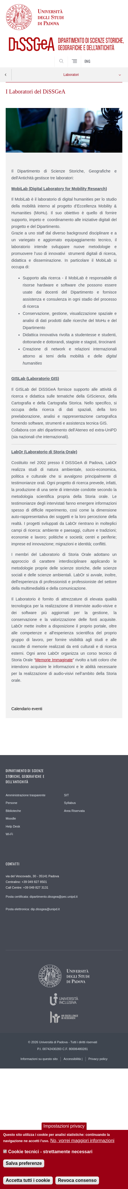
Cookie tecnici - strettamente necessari (50, 1151)
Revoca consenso (77, 1180)
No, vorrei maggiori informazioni (82, 1140)
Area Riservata (74, 810)
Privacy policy (98, 1059)
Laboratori (71, 75)
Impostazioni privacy (64, 1126)
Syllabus (70, 803)
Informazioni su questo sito (39, 1059)
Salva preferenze (24, 1163)
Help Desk (13, 826)
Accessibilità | (73, 1059)
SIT (66, 795)
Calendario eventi (26, 708)
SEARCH (112, 57)
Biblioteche (13, 810)
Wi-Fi (9, 834)
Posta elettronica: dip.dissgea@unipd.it (33, 909)
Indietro (5, 74)
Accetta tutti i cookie (28, 1180)
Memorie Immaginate (54, 660)
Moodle (11, 818)
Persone (11, 803)
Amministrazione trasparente (25, 795)
